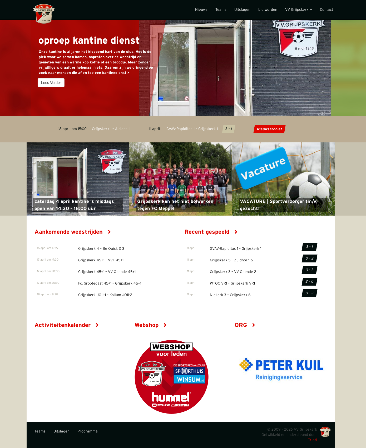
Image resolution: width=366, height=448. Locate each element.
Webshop (151, 325)
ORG (245, 325)
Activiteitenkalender (66, 325)
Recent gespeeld (211, 232)
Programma (87, 431)
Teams (220, 10)
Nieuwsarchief (269, 129)
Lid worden (267, 10)
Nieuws (201, 10)
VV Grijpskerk (298, 10)
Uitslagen (242, 10)
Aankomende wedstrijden (72, 232)
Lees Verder (51, 83)
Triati (312, 440)
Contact (326, 10)
